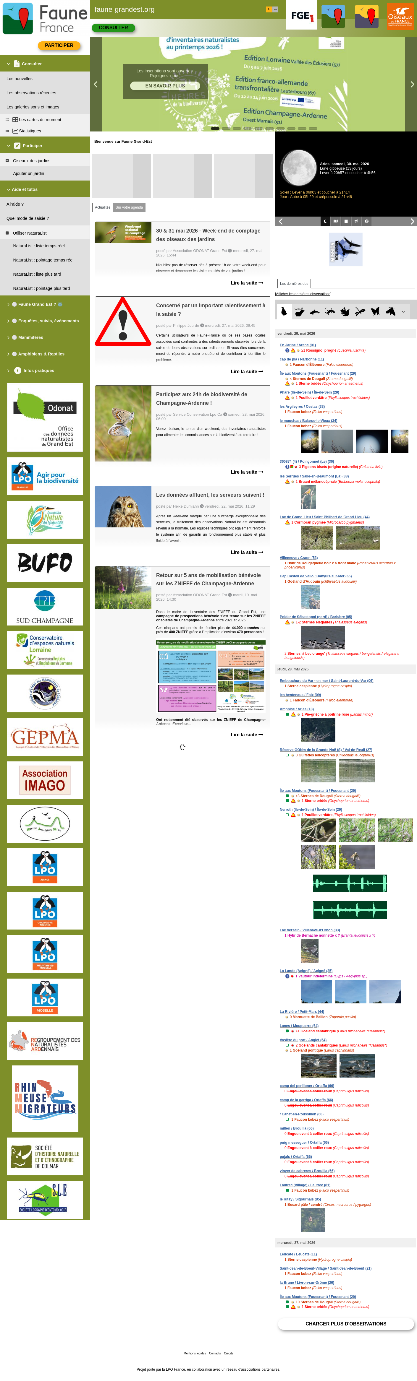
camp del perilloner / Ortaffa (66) (307, 1086)
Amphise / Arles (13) (297, 709)
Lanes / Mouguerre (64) (299, 1026)
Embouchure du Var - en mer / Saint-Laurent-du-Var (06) (327, 681)
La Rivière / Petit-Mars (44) (302, 1012)
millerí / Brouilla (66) (297, 1128)
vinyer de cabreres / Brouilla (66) (307, 1171)
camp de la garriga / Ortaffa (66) (306, 1100)
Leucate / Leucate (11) (298, 1254)
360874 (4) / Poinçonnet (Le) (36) (307, 461)
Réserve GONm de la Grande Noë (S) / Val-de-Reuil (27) (326, 750)
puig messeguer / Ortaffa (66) (304, 1142)
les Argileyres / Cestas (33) (302, 406)
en (275, 9)
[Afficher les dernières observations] (303, 294)
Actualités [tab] (102, 207)
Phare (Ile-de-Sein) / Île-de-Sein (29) (309, 392)
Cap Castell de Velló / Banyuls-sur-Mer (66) (316, 576)
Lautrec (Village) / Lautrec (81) (305, 1185)
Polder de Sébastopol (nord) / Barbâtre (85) (316, 617)
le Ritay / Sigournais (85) (300, 1199)
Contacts (215, 1353)
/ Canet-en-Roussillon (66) (302, 1114)
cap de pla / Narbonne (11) (302, 359)
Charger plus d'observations (346, 1323)
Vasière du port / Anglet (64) (303, 1040)
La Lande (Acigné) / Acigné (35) (306, 971)
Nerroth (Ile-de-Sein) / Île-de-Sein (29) (311, 810)
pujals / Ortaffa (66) (296, 1157)
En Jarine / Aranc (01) (298, 345)
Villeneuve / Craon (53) (299, 558)
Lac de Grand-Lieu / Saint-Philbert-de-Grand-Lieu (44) (325, 517)
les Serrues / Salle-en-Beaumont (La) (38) (314, 476)
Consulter (113, 27)
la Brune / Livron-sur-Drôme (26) (307, 1283)
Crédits (228, 1353)
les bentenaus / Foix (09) (300, 695)
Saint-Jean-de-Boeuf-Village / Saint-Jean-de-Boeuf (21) (326, 1268)
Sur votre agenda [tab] (129, 207)
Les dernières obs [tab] (294, 284)
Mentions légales (195, 1353)
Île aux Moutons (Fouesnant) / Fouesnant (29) (318, 373)
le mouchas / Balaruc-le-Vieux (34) (308, 421)
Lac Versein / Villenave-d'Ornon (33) (310, 930)
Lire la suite (247, 283)
